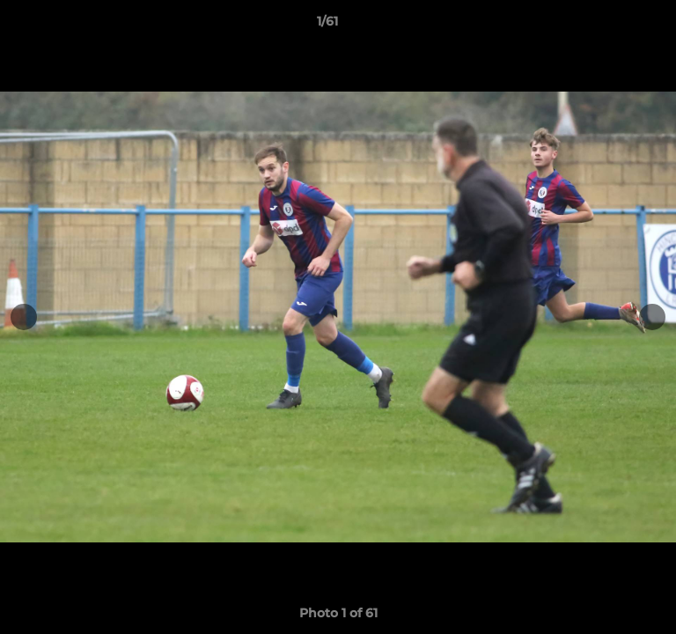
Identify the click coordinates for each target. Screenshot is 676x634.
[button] (612, 25)
